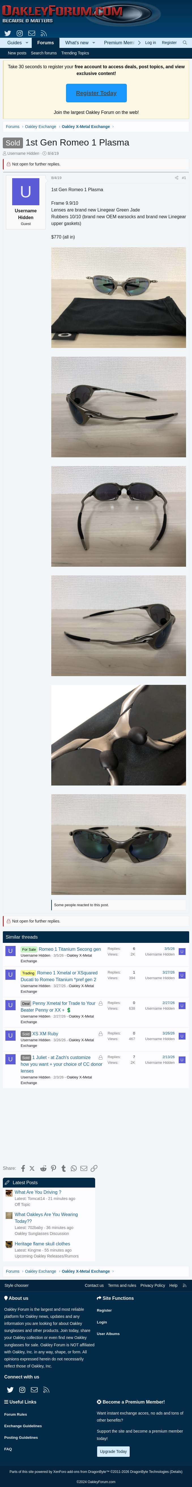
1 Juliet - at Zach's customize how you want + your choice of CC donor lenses (62, 1064)
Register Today (96, 93)
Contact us (94, 1285)
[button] (27, 43)
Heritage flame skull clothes (42, 1243)
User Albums (109, 1331)
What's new (76, 42)
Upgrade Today (113, 1451)
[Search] (185, 42)
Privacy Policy (152, 1285)
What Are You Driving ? (38, 1192)
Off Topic (22, 1204)
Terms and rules (122, 1285)
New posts (17, 53)
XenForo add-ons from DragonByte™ (81, 1471)
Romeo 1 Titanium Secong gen (70, 949)
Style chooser (17, 1285)
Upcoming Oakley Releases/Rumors (47, 1256)
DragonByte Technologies (149, 1471)
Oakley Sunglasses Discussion (42, 1233)
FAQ (8, 1445)
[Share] (176, 178)
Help (173, 1285)
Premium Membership (126, 42)
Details (176, 1471)
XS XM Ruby (45, 1033)
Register (105, 1309)
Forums (45, 42)
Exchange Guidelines (24, 1423)
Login (102, 1320)
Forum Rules (16, 1412)
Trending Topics (75, 53)
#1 (184, 178)
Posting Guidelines (22, 1434)
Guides (14, 42)
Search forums (44, 53)
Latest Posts (25, 1182)
